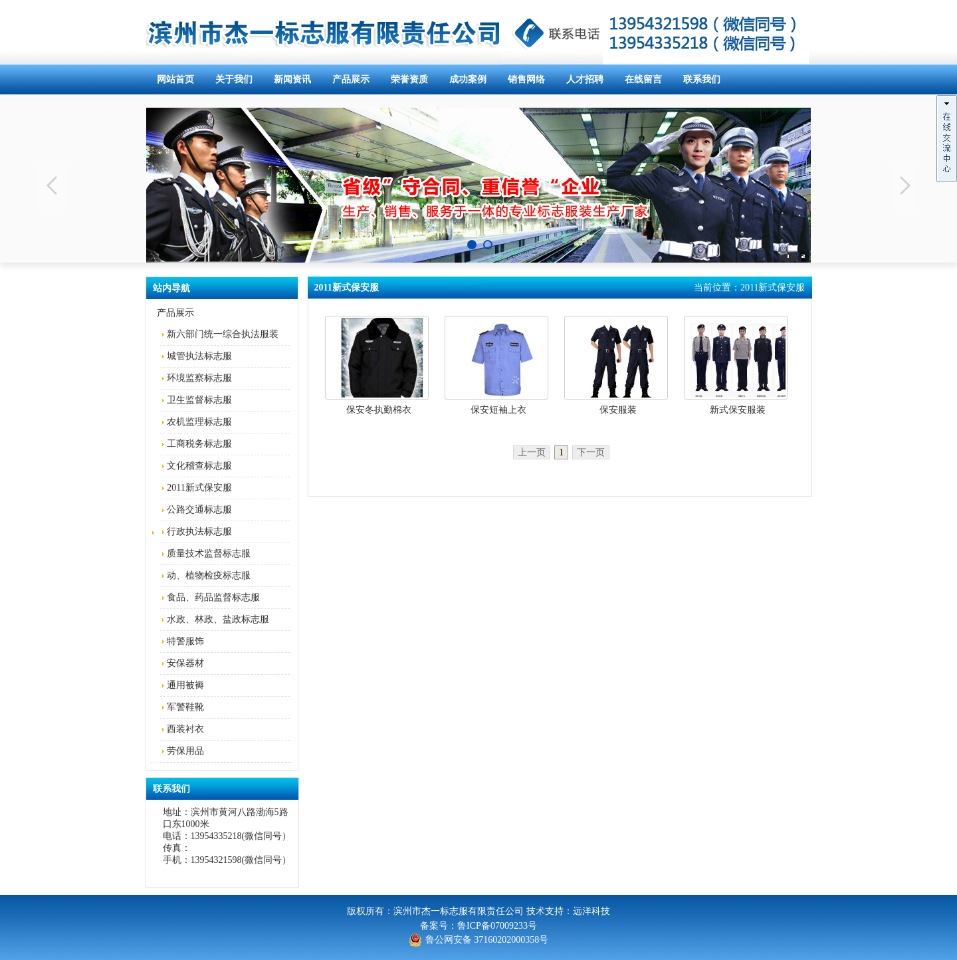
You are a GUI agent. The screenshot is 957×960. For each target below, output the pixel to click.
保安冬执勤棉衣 (378, 410)
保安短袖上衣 (498, 410)
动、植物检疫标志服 (209, 575)
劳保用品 (185, 751)
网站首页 (175, 79)
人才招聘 (584, 79)
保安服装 (618, 410)
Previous (52, 185)
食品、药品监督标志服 (213, 597)
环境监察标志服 (199, 378)
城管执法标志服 (199, 356)
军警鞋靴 (185, 707)
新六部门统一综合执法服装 (222, 334)
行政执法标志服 (199, 532)
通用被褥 (185, 685)
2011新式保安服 (199, 488)
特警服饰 (185, 641)
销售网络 (526, 79)
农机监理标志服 (199, 422)
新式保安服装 (738, 410)
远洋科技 (591, 911)
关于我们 (234, 79)
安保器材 (185, 663)
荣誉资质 (409, 79)
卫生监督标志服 (199, 400)
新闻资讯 (292, 79)
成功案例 (467, 79)
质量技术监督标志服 (209, 553)
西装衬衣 (185, 729)
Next (905, 185)
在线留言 (643, 79)
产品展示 (351, 79)
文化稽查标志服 (199, 466)
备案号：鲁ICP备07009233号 (478, 926)
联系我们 (701, 79)
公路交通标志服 (199, 510)
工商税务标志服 (199, 444)
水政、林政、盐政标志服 (218, 619)
